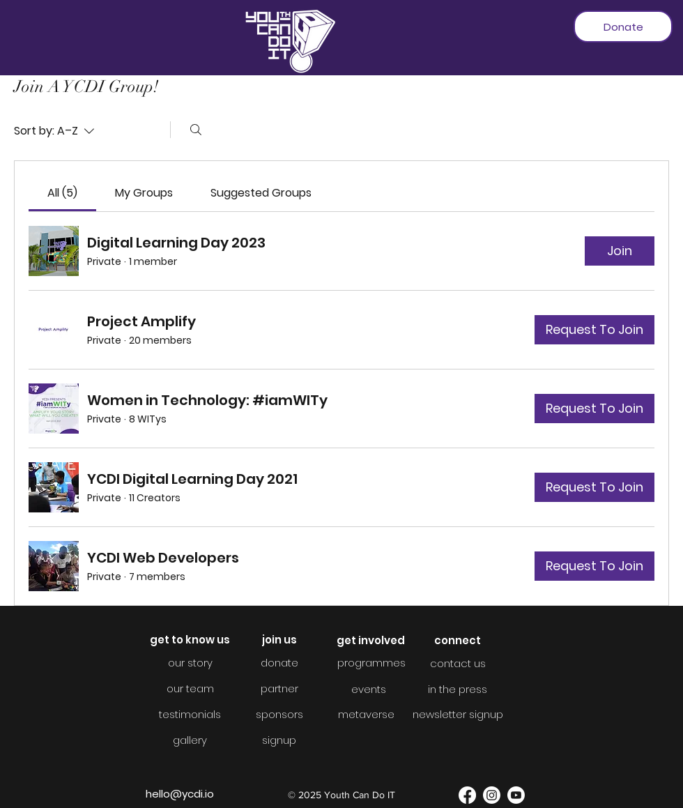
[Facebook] (467, 795)
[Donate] (623, 26)
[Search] (195, 129)
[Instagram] (491, 795)
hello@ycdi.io (180, 793)
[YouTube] (516, 795)
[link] (62, 193)
